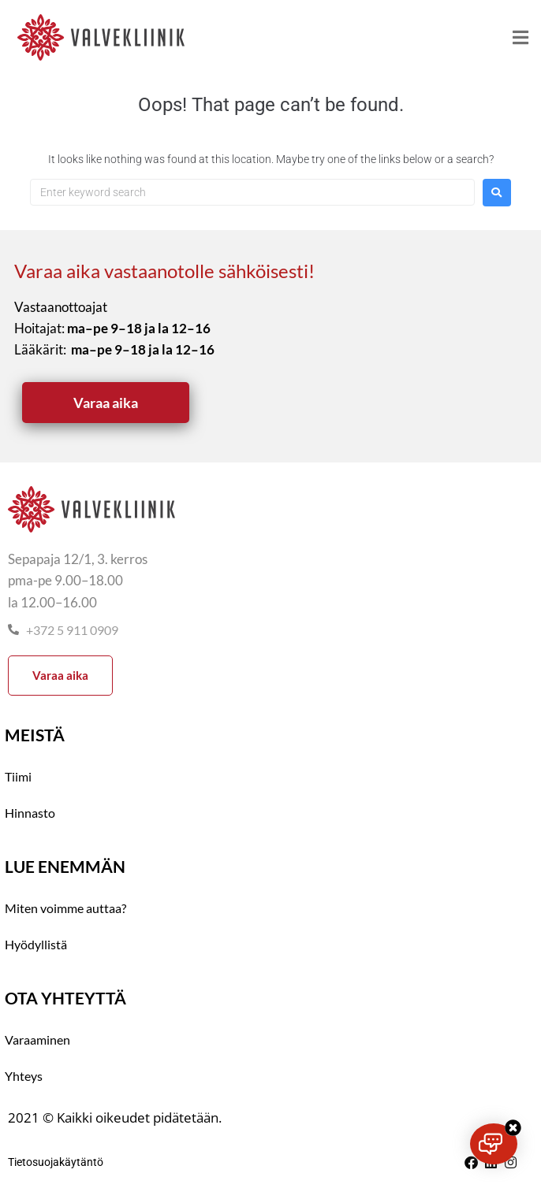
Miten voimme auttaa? (65, 907)
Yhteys (24, 1075)
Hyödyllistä (36, 944)
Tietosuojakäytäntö (55, 1162)
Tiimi (18, 776)
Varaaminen (37, 1039)
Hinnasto (30, 812)
